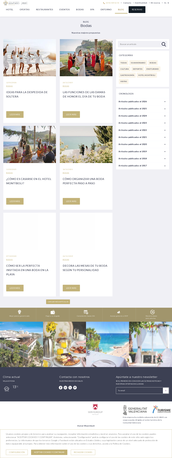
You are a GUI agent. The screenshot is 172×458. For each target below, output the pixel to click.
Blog (121, 9)
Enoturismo (153, 69)
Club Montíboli (141, 3)
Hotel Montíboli (146, 75)
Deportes (137, 69)
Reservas (137, 9)
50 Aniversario (138, 63)
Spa (92, 9)
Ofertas (25, 9)
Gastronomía (127, 75)
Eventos (65, 9)
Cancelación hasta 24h (86, 316)
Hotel (9, 9)
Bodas (80, 9)
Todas (124, 63)
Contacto (127, 3)
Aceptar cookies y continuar (49, 452)
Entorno (106, 9)
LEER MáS (15, 114)
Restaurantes (44, 9)
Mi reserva (155, 3)
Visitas (123, 81)
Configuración (17, 452)
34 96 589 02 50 (111, 3)
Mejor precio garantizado (19, 316)
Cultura (124, 69)
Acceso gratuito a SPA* (119, 316)
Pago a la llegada (53, 316)
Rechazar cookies (83, 452)
